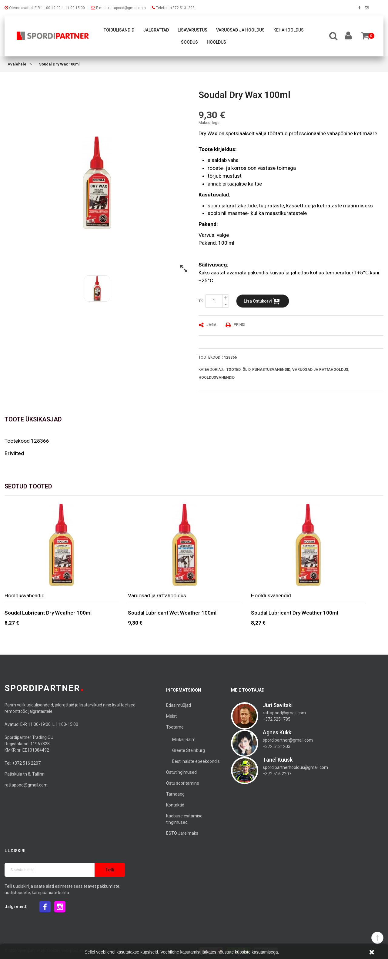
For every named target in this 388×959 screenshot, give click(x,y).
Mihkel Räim (184, 739)
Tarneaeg (175, 794)
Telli (109, 870)
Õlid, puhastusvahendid (266, 369)
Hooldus (216, 42)
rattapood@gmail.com (26, 785)
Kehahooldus (288, 30)
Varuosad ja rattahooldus (320, 369)
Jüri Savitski (278, 705)
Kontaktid (175, 805)
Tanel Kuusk (278, 759)
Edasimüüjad (178, 705)
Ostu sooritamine (182, 783)
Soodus (189, 42)
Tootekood (209, 357)
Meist (171, 716)
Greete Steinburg (188, 750)
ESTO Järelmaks (182, 833)
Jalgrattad (156, 30)
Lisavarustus (192, 30)
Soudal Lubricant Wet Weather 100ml (172, 613)
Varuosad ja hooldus (240, 30)
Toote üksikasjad (33, 419)
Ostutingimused (181, 772)
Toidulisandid (119, 30)
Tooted (233, 369)
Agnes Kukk (277, 732)
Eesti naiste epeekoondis (196, 761)
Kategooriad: (211, 369)
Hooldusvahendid (217, 377)
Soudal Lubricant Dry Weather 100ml (48, 613)
